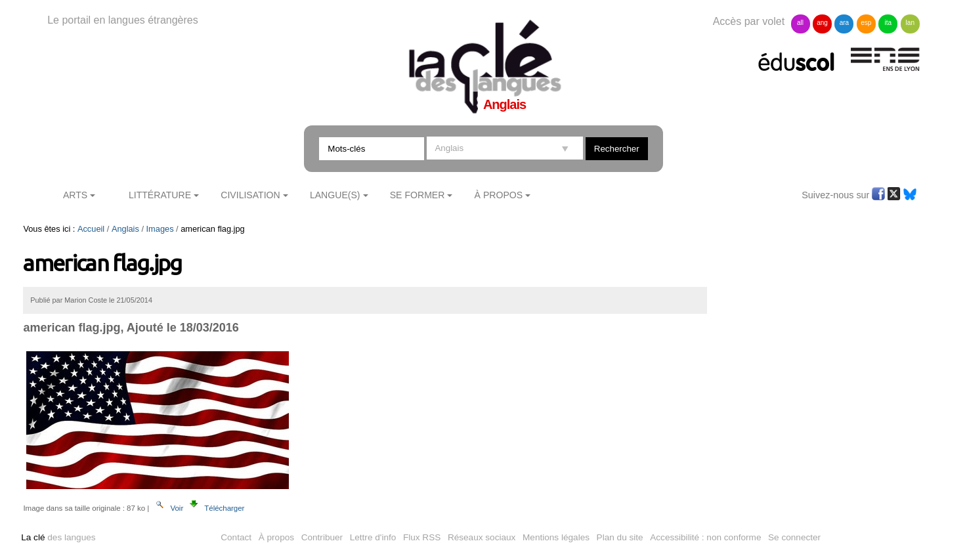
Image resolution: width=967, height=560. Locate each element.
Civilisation (250, 195)
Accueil (90, 229)
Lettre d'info (373, 537)
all (800, 22)
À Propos (499, 195)
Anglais (125, 229)
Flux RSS (422, 537)
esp (866, 22)
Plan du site (620, 537)
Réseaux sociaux (482, 537)
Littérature (160, 195)
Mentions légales (556, 537)
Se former (417, 195)
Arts (75, 195)
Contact (236, 537)
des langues (58, 537)
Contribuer (322, 537)
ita (888, 22)
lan (910, 22)
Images (160, 229)
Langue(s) (335, 195)
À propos (276, 537)
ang (822, 22)
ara (844, 22)
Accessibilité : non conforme (705, 537)
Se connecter (794, 537)
